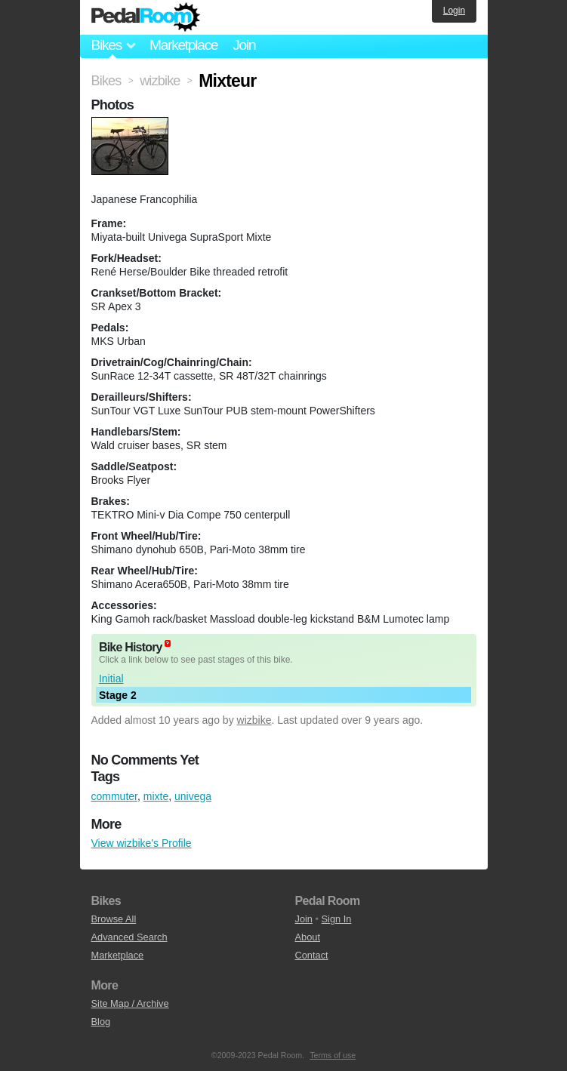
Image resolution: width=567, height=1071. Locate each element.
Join (244, 45)
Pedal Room (145, 17)
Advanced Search (129, 937)
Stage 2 (118, 695)
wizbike (254, 720)
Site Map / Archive (130, 1003)
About (307, 937)
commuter (114, 796)
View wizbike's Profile (141, 843)
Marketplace (183, 45)
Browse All (114, 919)
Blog (101, 1021)
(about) (167, 643)
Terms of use (333, 1055)
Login (454, 10)
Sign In (337, 919)
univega (192, 796)
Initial (111, 678)
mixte (155, 796)
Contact (311, 955)
